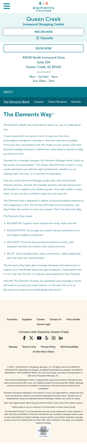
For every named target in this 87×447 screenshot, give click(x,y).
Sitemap (13, 346)
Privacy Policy (48, 346)
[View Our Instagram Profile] (53, 338)
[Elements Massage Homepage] (43, 6)
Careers (39, 101)
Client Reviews (57, 101)
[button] (6, 6)
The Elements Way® (16, 101)
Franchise (12, 319)
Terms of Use (29, 346)
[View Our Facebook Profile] (24, 338)
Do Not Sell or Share (43, 351)
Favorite (44, 38)
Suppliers (27, 319)
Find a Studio (73, 319)
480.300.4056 (43, 31)
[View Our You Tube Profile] (39, 338)
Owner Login (43, 324)
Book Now (43, 48)
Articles (76, 101)
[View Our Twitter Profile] (31, 338)
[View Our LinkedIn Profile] (60, 338)
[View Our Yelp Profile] (47, 338)
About (8, 92)
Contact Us (55, 319)
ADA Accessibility (69, 346)
